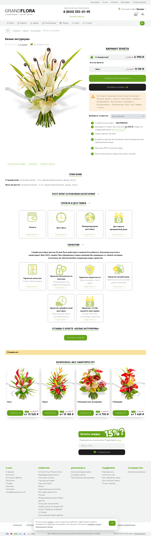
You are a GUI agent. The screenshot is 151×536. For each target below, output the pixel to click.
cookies (50, 522)
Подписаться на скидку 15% (50, 507)
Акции (41, 486)
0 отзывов (22, 45)
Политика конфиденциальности (16, 490)
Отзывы (9, 484)
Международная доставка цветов (50, 499)
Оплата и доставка (17, 164)
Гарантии (32, 164)
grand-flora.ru (139, 534)
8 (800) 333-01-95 (76, 12)
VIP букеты (30, 525)
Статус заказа (139, 2)
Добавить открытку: (98, 116)
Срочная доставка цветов (50, 515)
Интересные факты (136, 472)
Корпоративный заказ (81, 472)
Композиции (49, 23)
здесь (118, 440)
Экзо (9, 402)
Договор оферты (14, 478)
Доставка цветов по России (47, 493)
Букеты (22, 23)
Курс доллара (45, 484)
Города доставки (46, 481)
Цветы (34, 23)
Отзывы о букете (47, 164)
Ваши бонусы (119, 129)
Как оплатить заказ (111, 481)
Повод (64, 23)
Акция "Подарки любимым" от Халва (50, 511)
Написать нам (108, 475)
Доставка (125, 2)
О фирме (10, 472)
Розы (10, 23)
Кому (75, 23)
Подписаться (102, 452)
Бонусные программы (48, 504)
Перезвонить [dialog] (108, 472)
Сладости (17, 525)
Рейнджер (117, 402)
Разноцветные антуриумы (89, 402)
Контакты (95, 2)
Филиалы (10, 486)
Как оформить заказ (111, 478)
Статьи (87, 23)
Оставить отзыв (75, 337)
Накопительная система (49, 489)
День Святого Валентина (124, 525)
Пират (45, 402)
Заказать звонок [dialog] (76, 16)
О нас (105, 2)
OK (112, 523)
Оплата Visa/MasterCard (50, 472)
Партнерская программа (83, 478)
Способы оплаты (46, 478)
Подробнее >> (32, 234)
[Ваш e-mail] (101, 445)
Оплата (114, 2)
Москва (141, 9)
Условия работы (78, 475)
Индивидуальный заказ (48, 475)
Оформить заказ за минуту (117, 78)
